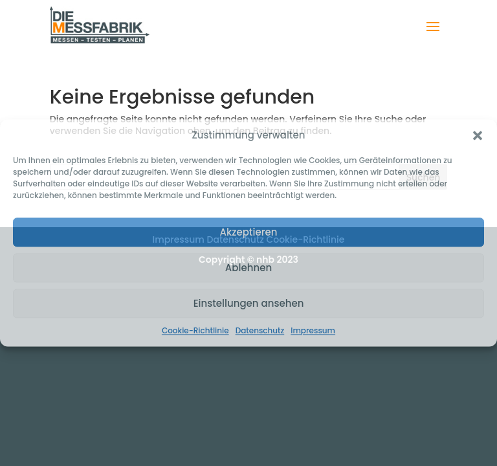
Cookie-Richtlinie (195, 330)
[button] (477, 135)
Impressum (313, 330)
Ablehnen (248, 267)
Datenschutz (260, 330)
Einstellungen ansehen (248, 303)
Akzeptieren (249, 232)
